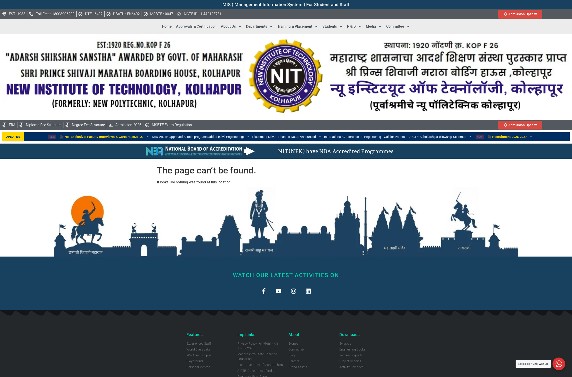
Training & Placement (297, 26)
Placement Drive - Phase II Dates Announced (293, 137)
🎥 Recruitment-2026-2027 (516, 137)
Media (374, 26)
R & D (354, 26)
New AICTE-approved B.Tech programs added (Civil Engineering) (207, 137)
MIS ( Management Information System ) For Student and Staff (286, 4)
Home (167, 26)
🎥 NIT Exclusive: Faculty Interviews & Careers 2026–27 (110, 137)
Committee (398, 26)
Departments (259, 26)
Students (332, 26)
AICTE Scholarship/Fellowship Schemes (446, 137)
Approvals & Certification (196, 26)
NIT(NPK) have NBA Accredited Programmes (335, 151)
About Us (231, 26)
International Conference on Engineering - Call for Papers (373, 137)
